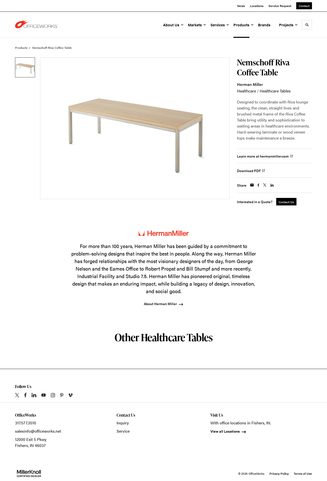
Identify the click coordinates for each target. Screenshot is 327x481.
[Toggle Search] (307, 25)
